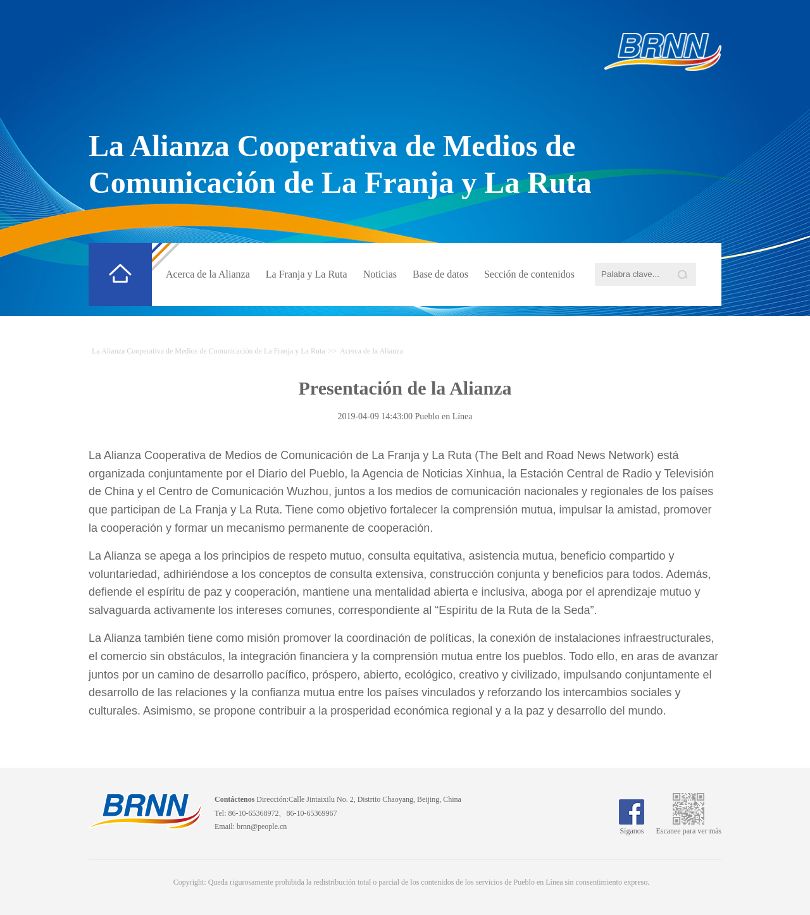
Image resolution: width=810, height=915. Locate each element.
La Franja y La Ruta (306, 274)
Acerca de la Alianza (208, 274)
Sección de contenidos (529, 274)
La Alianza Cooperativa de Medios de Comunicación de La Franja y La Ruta (208, 351)
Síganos (631, 826)
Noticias (380, 274)
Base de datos (440, 274)
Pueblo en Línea (444, 416)
